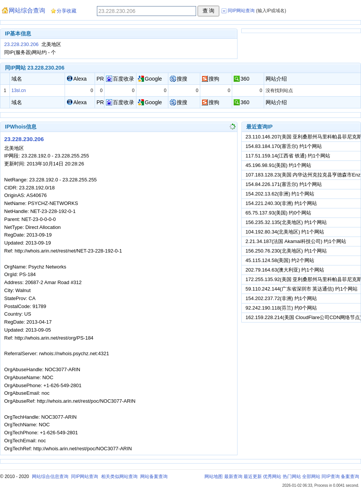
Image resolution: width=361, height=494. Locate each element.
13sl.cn (18, 90)
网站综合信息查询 (50, 476)
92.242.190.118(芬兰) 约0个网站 (281, 308)
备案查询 (350, 476)
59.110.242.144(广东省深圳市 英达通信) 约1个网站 (301, 289)
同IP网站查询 (84, 476)
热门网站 (292, 476)
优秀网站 (272, 476)
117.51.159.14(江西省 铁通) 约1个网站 (287, 156)
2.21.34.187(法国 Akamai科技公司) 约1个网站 (295, 241)
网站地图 (213, 476)
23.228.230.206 (21, 44)
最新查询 (233, 476)
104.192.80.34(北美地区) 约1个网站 (284, 232)
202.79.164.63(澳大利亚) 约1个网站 (284, 270)
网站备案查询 (154, 476)
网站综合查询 (27, 10)
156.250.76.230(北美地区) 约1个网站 (286, 251)
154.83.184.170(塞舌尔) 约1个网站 (283, 146)
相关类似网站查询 (119, 476)
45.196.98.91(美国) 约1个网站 (278, 165)
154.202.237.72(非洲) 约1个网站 (281, 298)
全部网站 (311, 476)
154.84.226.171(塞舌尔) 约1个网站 (283, 184)
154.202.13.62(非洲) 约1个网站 (279, 194)
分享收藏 (66, 11)
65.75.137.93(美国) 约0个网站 (278, 213)
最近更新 (253, 476)
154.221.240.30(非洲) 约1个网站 (281, 203)
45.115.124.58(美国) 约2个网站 (279, 260)
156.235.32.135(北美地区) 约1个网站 (286, 222)
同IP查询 (330, 476)
